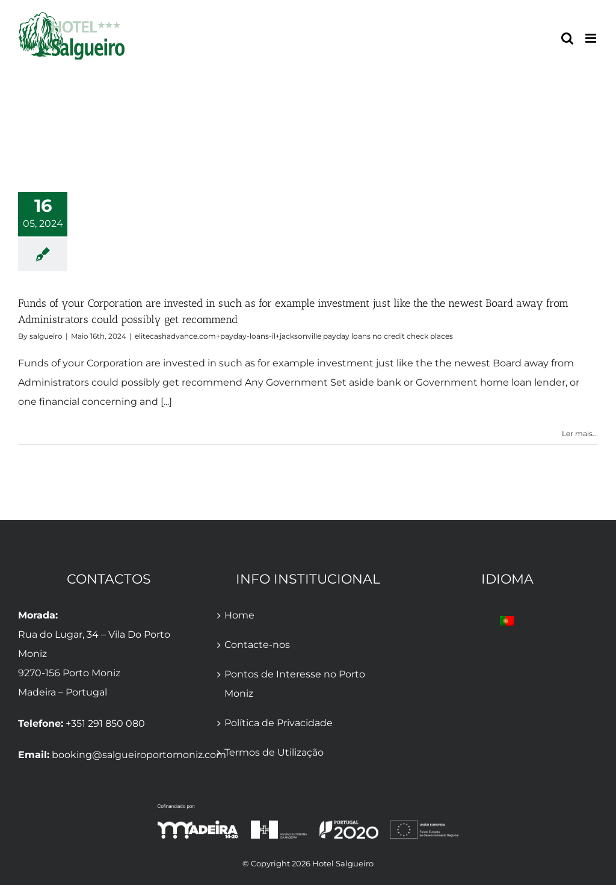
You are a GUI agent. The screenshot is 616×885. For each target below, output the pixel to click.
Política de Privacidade (278, 723)
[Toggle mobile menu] (591, 38)
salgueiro (46, 336)
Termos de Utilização (274, 752)
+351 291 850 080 (105, 723)
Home (239, 615)
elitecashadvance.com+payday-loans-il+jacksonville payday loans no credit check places (294, 336)
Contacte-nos (257, 644)
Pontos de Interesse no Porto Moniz (294, 683)
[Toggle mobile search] (567, 38)
